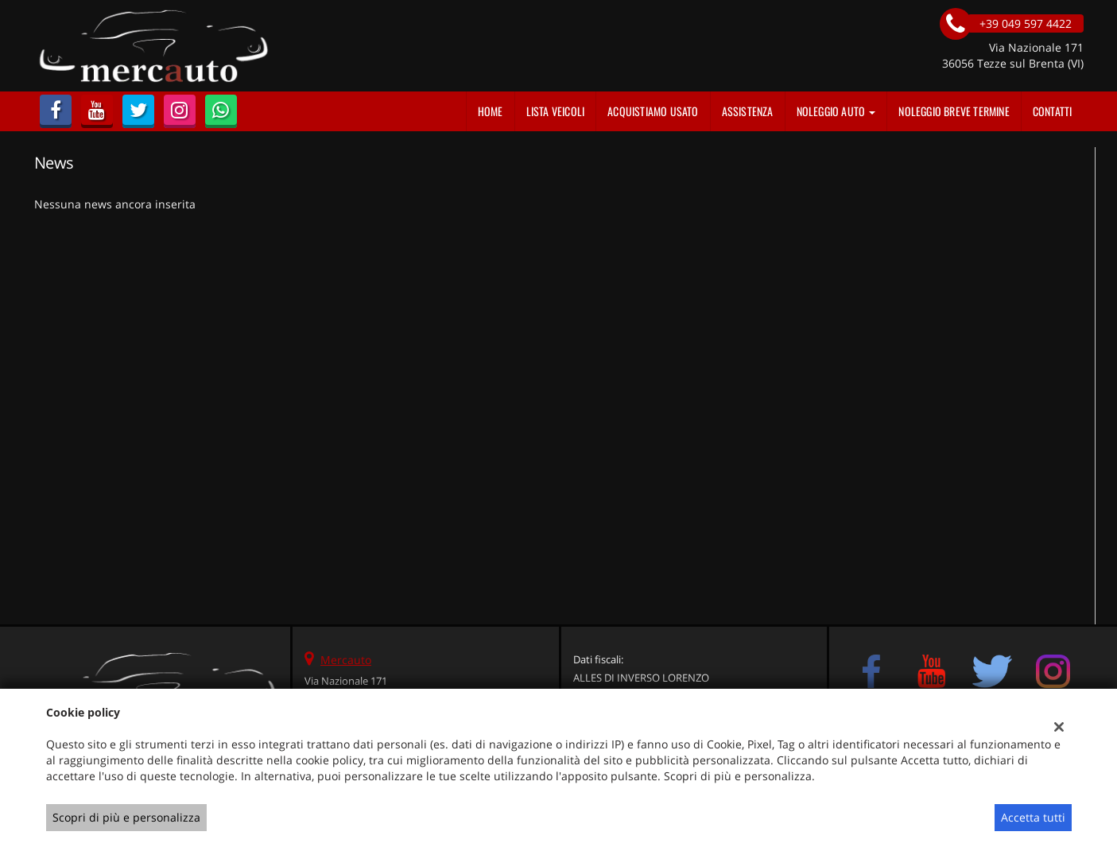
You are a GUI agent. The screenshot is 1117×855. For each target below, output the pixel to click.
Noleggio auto (836, 111)
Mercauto (345, 659)
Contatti (1052, 111)
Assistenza (748, 111)
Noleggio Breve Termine (953, 111)
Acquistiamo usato (652, 111)
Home (490, 111)
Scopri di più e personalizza (126, 817)
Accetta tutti (1033, 817)
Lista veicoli (555, 111)
